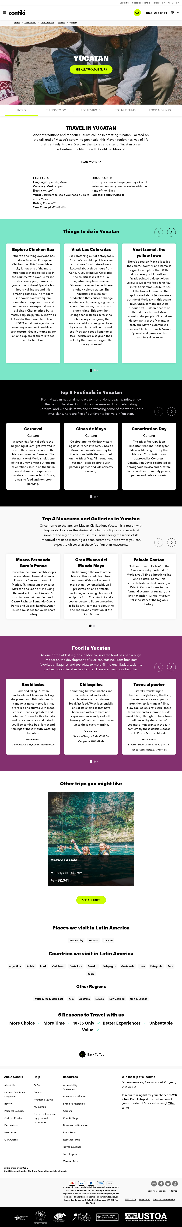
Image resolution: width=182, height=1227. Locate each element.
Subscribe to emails (141, 2)
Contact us (125, 2)
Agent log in (173, 2)
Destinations (30, 22)
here (51, 195)
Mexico (61, 22)
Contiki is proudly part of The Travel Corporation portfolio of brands (35, 1170)
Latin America (47, 22)
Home (17, 22)
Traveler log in (159, 2)
